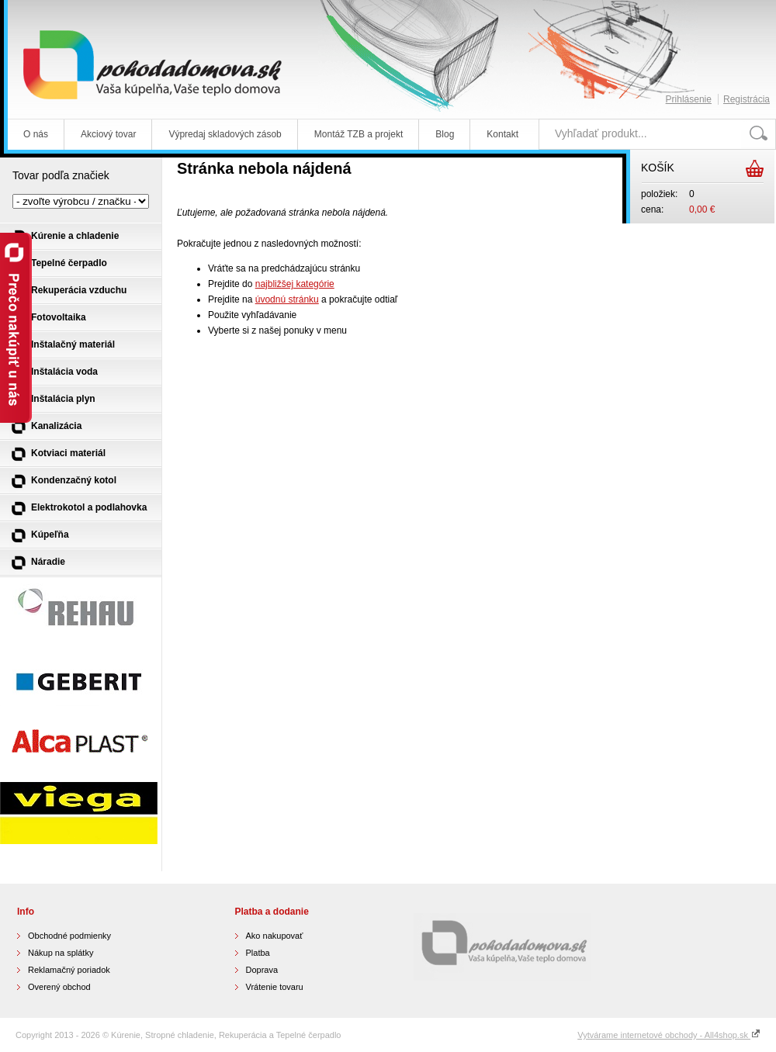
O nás (35, 134)
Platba (258, 952)
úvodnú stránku (287, 299)
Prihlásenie (689, 99)
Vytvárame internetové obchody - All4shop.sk (668, 1035)
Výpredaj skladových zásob (224, 134)
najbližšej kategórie (294, 284)
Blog (444, 134)
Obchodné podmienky (69, 935)
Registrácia (746, 99)
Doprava (262, 969)
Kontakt (502, 134)
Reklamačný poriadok (69, 969)
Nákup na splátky (60, 952)
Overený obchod (59, 986)
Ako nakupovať (274, 935)
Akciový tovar (108, 134)
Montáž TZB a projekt (359, 134)
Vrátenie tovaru (274, 986)
